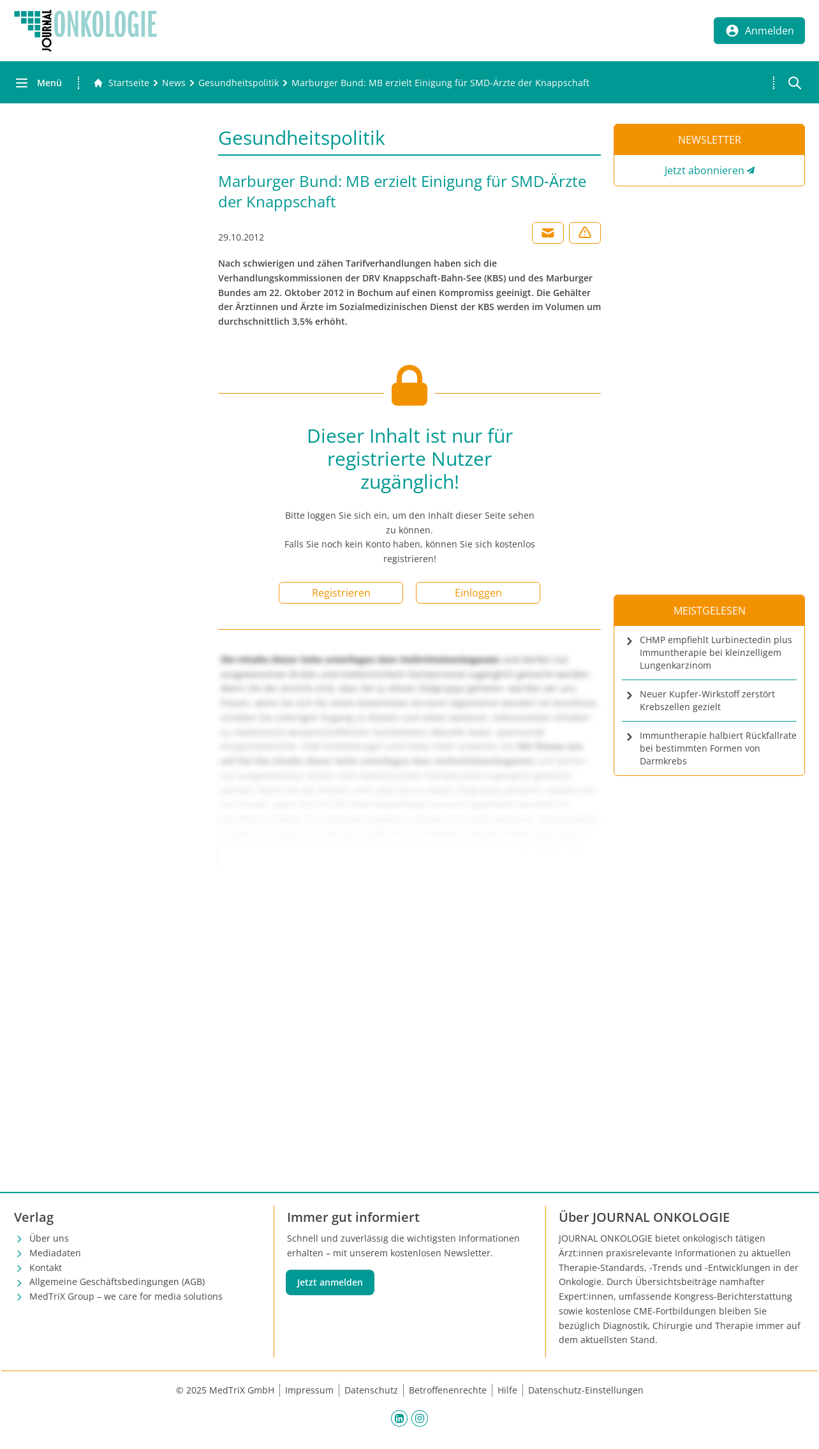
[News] (174, 83)
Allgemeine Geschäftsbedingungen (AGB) (117, 1281)
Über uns (49, 1238)
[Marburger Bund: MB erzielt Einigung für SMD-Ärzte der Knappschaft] (440, 83)
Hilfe (507, 1390)
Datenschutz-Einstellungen (586, 1390)
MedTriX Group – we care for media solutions (126, 1296)
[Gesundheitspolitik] (238, 83)
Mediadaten (55, 1253)
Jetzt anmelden (330, 1282)
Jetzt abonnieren (704, 170)
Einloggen (478, 593)
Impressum (309, 1390)
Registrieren (341, 593)
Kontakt (45, 1267)
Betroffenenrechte (448, 1390)
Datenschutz (371, 1390)
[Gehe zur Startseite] (121, 83)
